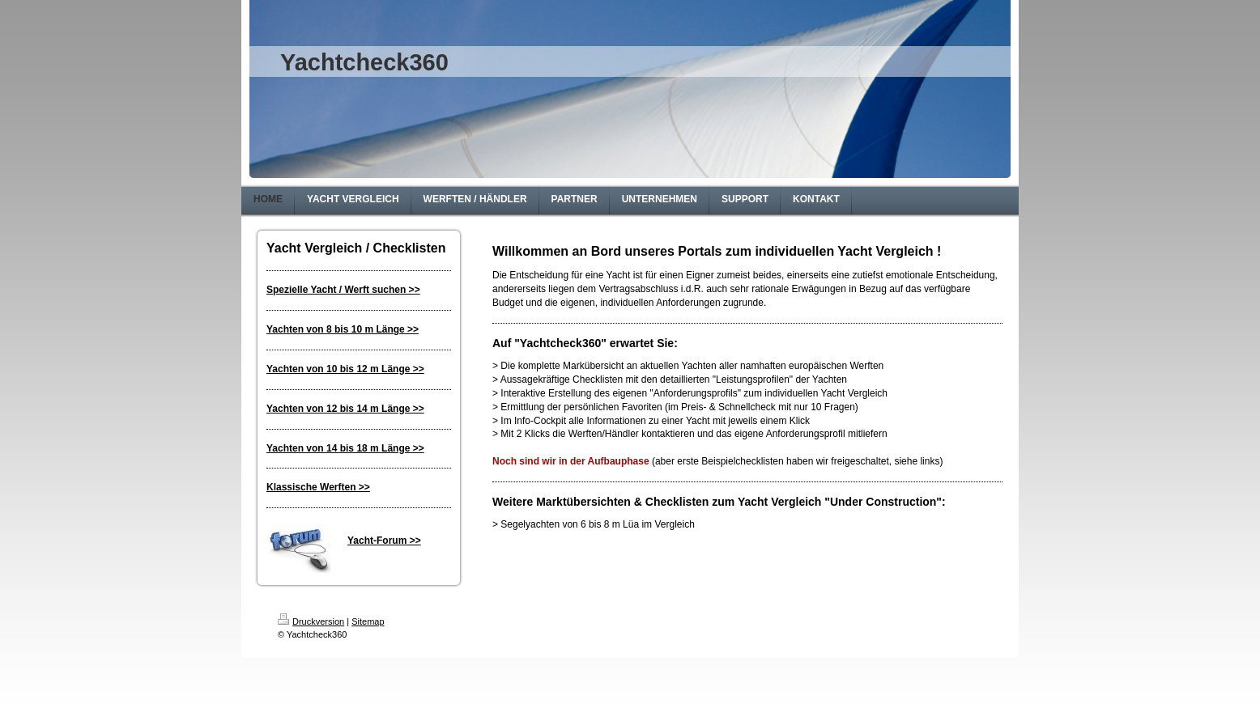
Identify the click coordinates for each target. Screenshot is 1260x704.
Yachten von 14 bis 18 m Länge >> (345, 448)
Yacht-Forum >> (384, 540)
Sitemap (367, 621)
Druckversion (311, 621)
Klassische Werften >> (318, 487)
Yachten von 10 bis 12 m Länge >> (345, 369)
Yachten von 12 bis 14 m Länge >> (345, 408)
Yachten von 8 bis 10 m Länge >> (342, 329)
